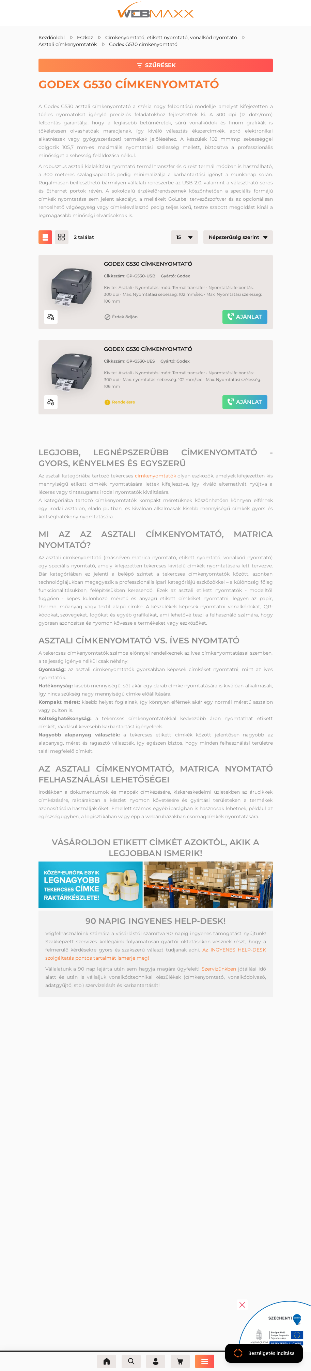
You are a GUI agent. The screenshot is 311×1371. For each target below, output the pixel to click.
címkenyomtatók (155, 476)
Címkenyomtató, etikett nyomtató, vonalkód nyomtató (171, 37)
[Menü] (204, 1361)
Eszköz (85, 37)
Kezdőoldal (51, 37)
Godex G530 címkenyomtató (143, 44)
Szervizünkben (219, 969)
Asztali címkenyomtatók (67, 44)
